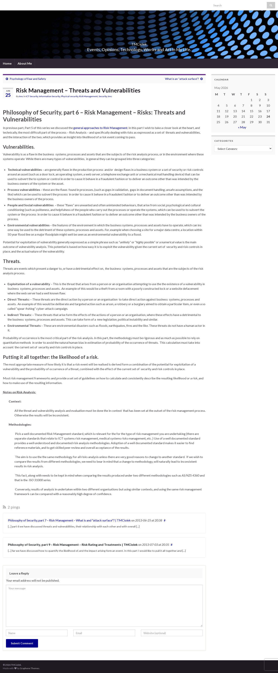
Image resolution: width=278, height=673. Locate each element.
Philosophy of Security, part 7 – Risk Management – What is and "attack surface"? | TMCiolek (69, 520)
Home (7, 63)
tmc (21, 96)
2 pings (11, 507)
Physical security (69, 96)
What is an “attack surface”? (182, 78)
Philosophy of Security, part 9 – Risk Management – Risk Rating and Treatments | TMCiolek (73, 544)
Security (103, 96)
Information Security (49, 96)
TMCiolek (139, 43)
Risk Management (88, 96)
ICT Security (32, 96)
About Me (25, 63)
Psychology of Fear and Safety (28, 78)
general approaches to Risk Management (100, 128)
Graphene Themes (29, 668)
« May (242, 127)
